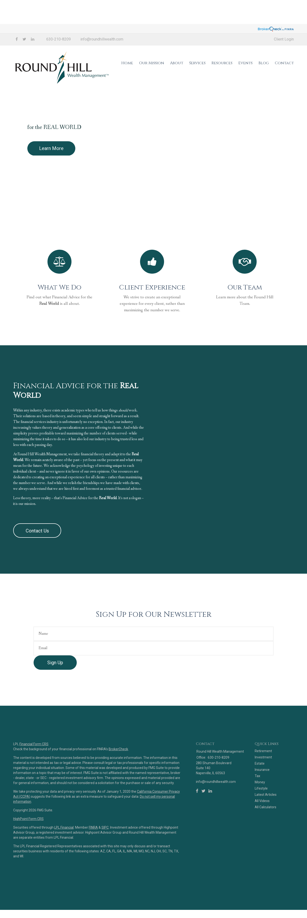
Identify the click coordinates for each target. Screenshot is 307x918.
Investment (263, 777)
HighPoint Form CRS (28, 839)
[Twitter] (203, 811)
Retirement (263, 771)
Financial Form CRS (33, 764)
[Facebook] (197, 811)
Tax (257, 796)
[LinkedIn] (210, 811)
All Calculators (265, 827)
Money (260, 802)
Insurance (262, 790)
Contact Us (37, 551)
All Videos (262, 821)
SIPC (105, 847)
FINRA (93, 847)
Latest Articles (266, 815)
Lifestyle (261, 809)
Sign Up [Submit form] (55, 683)
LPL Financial (64, 847)
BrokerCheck (118, 769)
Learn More (51, 160)
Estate (260, 784)
